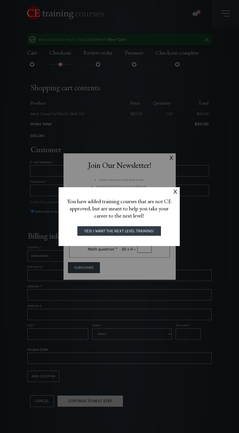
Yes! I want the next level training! (119, 231)
